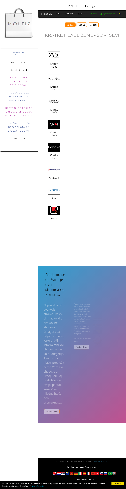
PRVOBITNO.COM (100, 461)
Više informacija (38, 486)
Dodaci (93, 25)
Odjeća (70, 25)
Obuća (82, 25)
